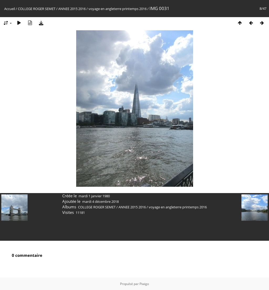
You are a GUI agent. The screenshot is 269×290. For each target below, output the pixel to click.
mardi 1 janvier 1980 (94, 196)
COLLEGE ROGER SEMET (36, 8)
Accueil (9, 8)
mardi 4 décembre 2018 (100, 201)
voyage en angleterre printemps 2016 (118, 8)
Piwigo (144, 284)
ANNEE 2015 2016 (72, 8)
